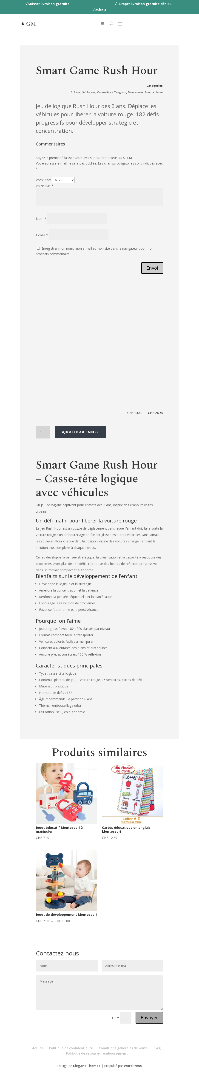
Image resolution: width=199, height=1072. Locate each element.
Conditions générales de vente (123, 1048)
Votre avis (44, 186)
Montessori (135, 92)
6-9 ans (75, 92)
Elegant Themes (86, 1066)
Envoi (152, 268)
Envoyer (149, 1017)
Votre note (44, 180)
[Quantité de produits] (43, 432)
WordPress (133, 1066)
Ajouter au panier (80, 432)
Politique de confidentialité (71, 1048)
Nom (41, 218)
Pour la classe (154, 92)
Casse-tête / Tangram (111, 92)
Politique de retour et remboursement (97, 1053)
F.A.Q (158, 1048)
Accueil (37, 1048)
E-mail (42, 235)
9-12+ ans (88, 92)
